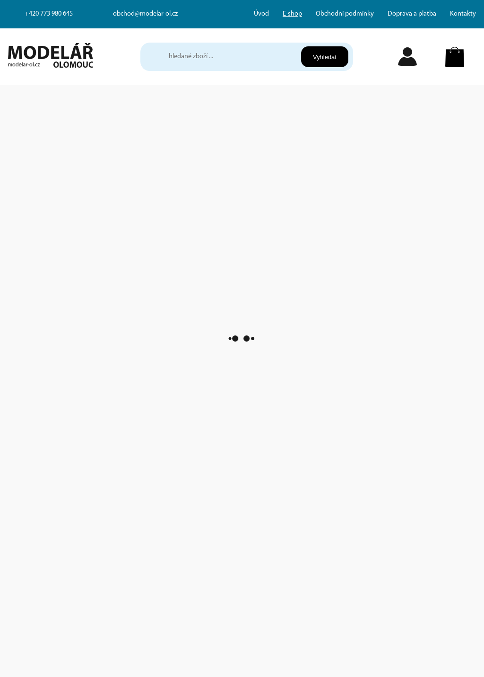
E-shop (292, 14)
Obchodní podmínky (345, 14)
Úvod (261, 14)
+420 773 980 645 (49, 14)
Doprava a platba (412, 14)
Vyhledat (325, 57)
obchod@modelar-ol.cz (145, 14)
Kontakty (463, 14)
